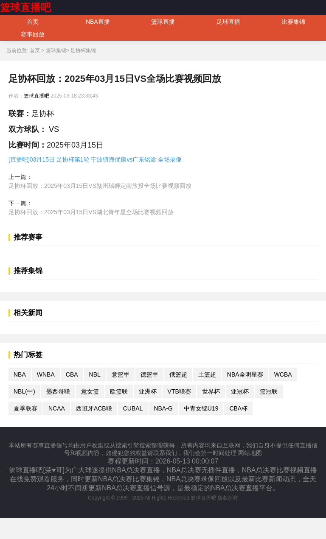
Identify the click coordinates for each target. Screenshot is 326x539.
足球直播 (228, 21)
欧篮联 (119, 391)
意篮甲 (120, 374)
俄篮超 (178, 374)
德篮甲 (149, 374)
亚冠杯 (240, 391)
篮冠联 (269, 391)
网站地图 (250, 453)
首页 (33, 21)
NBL (95, 374)
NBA (20, 374)
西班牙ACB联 (94, 408)
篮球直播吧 (25, 7)
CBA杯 (238, 408)
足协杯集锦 (83, 50)
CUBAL (133, 408)
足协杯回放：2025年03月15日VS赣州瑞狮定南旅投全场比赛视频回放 (99, 185)
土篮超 (207, 374)
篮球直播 (163, 21)
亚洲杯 (148, 391)
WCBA (283, 374)
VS (53, 129)
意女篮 (90, 391)
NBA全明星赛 (245, 374)
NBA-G (163, 408)
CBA (72, 374)
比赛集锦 (293, 21)
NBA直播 (98, 21)
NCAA (56, 408)
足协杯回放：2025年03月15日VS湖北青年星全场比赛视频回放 (91, 212)
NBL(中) (24, 391)
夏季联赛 (25, 408)
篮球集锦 (56, 50)
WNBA (46, 374)
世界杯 (211, 391)
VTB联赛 (179, 391)
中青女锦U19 (201, 408)
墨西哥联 (58, 391)
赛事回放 (33, 34)
